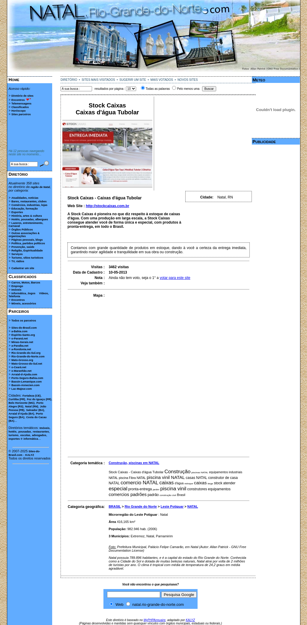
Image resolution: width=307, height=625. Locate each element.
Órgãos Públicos (22, 229)
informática (30, 438)
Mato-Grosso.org (22, 360)
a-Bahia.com (19, 331)
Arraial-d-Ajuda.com (24, 374)
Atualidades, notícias (24, 197)
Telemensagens (21, 103)
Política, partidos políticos (28, 243)
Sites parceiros (21, 114)
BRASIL (115, 506)
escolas (25, 435)
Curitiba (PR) (17, 399)
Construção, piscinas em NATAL (134, 463)
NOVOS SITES (187, 79)
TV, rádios (17, 261)
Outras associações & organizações (24, 235)
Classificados (20, 107)
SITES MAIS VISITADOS (98, 79)
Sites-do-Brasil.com (24, 327)
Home (14, 79)
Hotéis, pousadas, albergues (29, 219)
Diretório (18, 174)
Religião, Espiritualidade (27, 250)
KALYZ (29, 454)
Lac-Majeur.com (21, 388)
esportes (14, 438)
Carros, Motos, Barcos (25, 282)
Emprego (17, 286)
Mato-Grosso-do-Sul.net (26, 363)
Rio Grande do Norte (141, 506)
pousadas (24, 431)
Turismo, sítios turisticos (27, 257)
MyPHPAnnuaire (154, 620)
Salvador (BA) (35, 410)
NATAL (192, 506)
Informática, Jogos (23, 293)
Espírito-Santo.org (23, 334)
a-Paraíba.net (19, 345)
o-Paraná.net (19, 338)
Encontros (18, 99)
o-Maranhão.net (21, 370)
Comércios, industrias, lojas (29, 205)
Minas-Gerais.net (22, 342)
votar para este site (175, 278)
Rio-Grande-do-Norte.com (28, 356)
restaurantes (41, 431)
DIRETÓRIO (69, 79)
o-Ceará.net (18, 367)
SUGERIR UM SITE (132, 79)
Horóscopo (18, 110)
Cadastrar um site (22, 268)
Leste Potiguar (172, 506)
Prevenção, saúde (22, 246)
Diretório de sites (22, 95)
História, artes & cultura (26, 215)
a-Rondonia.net (21, 349)
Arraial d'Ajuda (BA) (21, 413)
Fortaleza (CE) (31, 395)
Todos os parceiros (23, 320)
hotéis (13, 431)
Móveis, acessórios (23, 303)
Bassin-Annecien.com (25, 385)
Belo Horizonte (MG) (22, 402)
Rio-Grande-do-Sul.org (25, 352)
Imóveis (16, 289)
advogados (39, 435)
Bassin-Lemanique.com (26, 381)
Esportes (17, 212)
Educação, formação (24, 208)
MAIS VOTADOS (162, 79)
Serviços (17, 254)
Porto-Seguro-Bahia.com (27, 378)
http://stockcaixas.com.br (107, 206)
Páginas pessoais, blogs (27, 239)
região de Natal (40, 187)
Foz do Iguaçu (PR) (39, 399)
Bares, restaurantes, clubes (29, 201)
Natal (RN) (31, 406)
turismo (14, 435)
